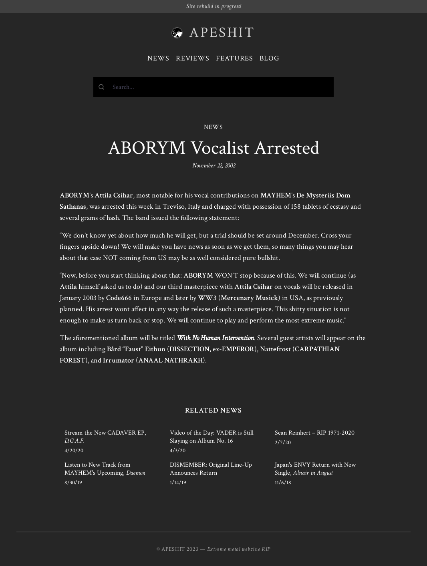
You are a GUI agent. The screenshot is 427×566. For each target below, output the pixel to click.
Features (234, 58)
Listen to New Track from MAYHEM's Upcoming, (104, 469)
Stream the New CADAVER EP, (105, 437)
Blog (270, 58)
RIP (266, 549)
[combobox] (213, 87)
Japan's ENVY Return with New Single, (315, 469)
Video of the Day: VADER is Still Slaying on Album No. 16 (212, 437)
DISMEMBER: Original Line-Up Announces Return (211, 469)
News (158, 58)
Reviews (192, 58)
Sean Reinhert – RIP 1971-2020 (314, 433)
